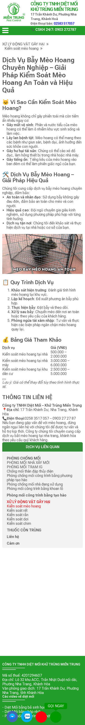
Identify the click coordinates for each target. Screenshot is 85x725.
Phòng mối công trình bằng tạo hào (36, 495)
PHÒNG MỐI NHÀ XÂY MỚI (28, 462)
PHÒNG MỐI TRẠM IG (24, 467)
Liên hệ (13, 537)
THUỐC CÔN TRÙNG (24, 530)
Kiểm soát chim (19, 523)
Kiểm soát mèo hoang (23, 48)
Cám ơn (13, 543)
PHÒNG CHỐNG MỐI (24, 458)
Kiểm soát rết (17, 510)
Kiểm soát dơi (17, 519)
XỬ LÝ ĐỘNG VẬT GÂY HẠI (25, 44)
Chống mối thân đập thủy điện (30, 471)
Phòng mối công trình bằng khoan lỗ (35, 488)
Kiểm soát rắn (17, 515)
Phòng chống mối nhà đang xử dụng (35, 484)
